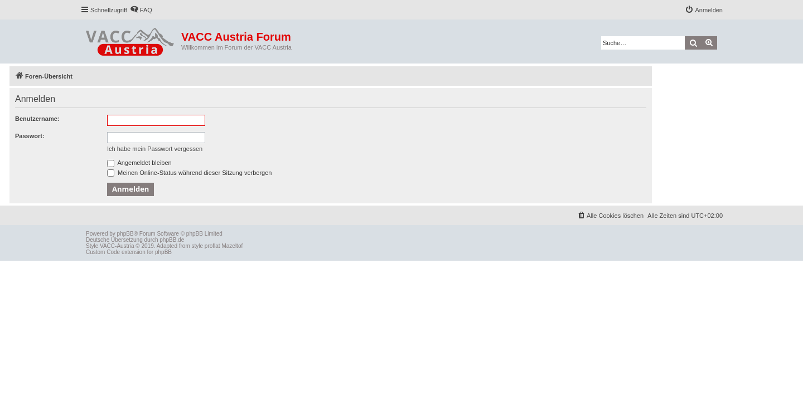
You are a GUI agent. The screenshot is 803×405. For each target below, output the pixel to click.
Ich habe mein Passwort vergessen (154, 148)
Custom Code (103, 252)
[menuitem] (141, 10)
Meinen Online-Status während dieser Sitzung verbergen (189, 172)
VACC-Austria (117, 246)
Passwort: (30, 136)
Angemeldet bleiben (139, 162)
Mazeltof (232, 246)
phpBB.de (171, 240)
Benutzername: (37, 118)
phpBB (125, 234)
